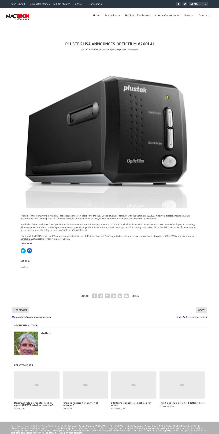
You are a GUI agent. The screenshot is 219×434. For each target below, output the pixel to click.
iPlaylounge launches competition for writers (131, 406)
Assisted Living (173, 428)
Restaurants (91, 430)
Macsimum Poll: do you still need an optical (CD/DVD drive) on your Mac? (34, 406)
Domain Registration (39, 4)
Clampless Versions (20, 430)
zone (192, 430)
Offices (81, 430)
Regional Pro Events (137, 18)
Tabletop (200, 430)
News (187, 18)
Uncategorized (119, 51)
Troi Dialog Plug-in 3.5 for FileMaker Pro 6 (182, 405)
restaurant (151, 430)
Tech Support (18, 4)
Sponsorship (95, 4)
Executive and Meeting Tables (62, 430)
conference (128, 430)
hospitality (162, 430)
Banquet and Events (190, 428)
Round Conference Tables (139, 428)
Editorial (78, 4)
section (171, 430)
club (136, 430)
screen (186, 430)
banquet (118, 430)
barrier (179, 430)
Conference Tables (76, 428)
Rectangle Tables (119, 428)
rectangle (109, 430)
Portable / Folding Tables (98, 428)
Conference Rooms (39, 430)
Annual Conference (167, 18)
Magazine (111, 18)
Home (96, 18)
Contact (203, 18)
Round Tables (158, 428)
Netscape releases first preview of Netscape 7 (80, 406)
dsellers (95, 51)
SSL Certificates (61, 4)
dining (142, 430)
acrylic (100, 430)
